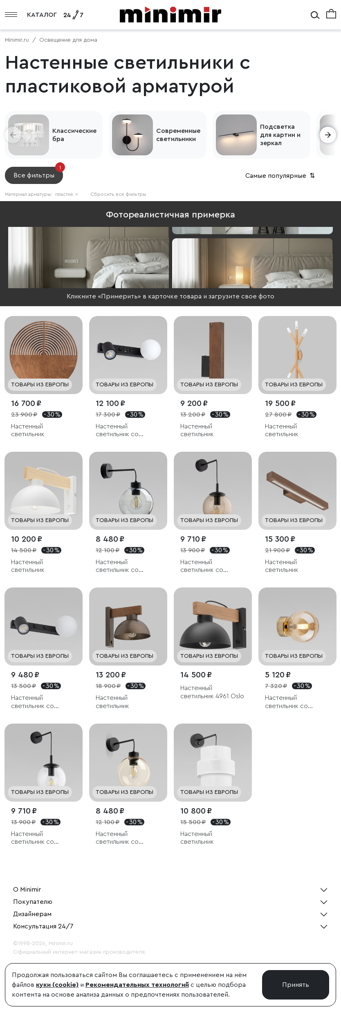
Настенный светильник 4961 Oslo (212, 692)
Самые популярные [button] (280, 176)
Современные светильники (178, 135)
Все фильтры (38, 173)
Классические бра (74, 135)
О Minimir (27, 889)
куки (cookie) (57, 985)
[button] (13, 135)
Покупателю (32, 902)
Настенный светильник (28, 430)
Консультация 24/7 (43, 926)
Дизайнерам (32, 914)
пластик (66, 194)
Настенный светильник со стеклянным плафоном (117, 430)
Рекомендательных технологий (137, 985)
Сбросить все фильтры (118, 194)
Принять (295, 985)
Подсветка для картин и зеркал (280, 134)
